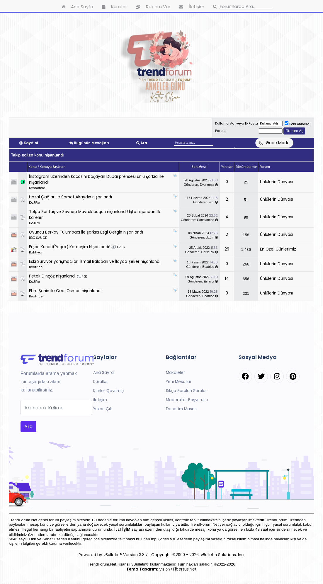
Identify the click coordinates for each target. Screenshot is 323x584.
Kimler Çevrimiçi (109, 391)
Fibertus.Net (185, 569)
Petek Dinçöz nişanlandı (52, 276)
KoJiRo (34, 202)
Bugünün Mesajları (91, 142)
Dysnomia (37, 187)
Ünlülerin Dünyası (276, 182)
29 (227, 249)
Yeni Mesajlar (178, 381)
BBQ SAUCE (38, 237)
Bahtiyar (35, 252)
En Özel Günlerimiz (278, 249)
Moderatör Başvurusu (187, 400)
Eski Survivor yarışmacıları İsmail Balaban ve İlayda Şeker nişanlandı (94, 261)
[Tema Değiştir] (274, 143)
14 (227, 278)
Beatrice (35, 267)
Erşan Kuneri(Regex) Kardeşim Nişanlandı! (69, 247)
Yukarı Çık (102, 409)
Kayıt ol (31, 142)
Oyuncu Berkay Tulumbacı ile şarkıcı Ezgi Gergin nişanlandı (86, 232)
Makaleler (175, 372)
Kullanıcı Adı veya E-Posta (236, 123)
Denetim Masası (182, 409)
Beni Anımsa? (298, 124)
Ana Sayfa (103, 372)
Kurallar (100, 381)
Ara (143, 142)
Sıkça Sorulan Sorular (186, 391)
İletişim (100, 400)
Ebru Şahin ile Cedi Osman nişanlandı (65, 291)
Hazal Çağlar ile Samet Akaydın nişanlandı (70, 197)
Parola (220, 130)
